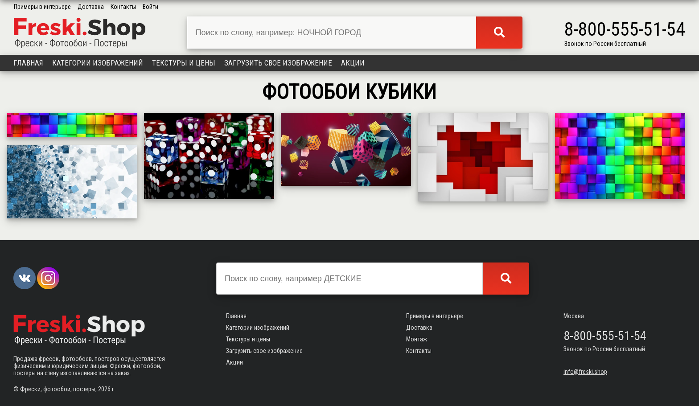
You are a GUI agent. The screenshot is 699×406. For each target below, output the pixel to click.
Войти (150, 6)
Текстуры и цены (183, 62)
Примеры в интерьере (42, 6)
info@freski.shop (585, 371)
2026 (104, 389)
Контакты (123, 6)
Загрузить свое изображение (278, 62)
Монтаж (416, 339)
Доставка (91, 6)
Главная (28, 62)
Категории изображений (97, 62)
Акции (353, 62)
